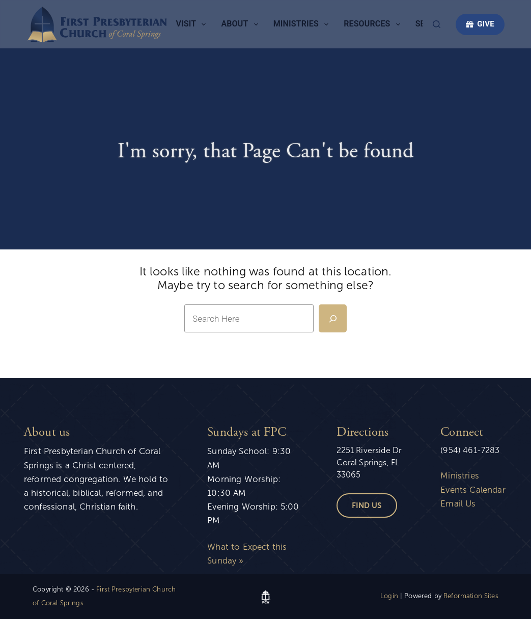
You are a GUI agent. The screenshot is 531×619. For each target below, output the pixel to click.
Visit (193, 24)
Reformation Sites (470, 596)
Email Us (458, 504)
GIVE (480, 24)
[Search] (436, 24)
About (241, 24)
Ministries (302, 24)
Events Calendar (472, 490)
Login (389, 596)
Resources (374, 24)
